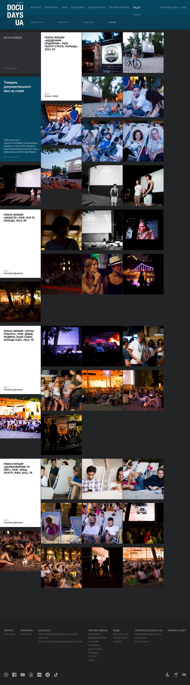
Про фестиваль (119, 7)
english (20, 2)
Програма (51, 7)
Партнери (94, 645)
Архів (92, 660)
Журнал (36, 7)
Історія (93, 656)
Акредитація (88, 22)
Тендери (93, 653)
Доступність (96, 649)
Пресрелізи (63, 22)
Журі (64, 7)
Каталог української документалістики (60, 642)
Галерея (112, 22)
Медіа (137, 7)
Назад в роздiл (10, 68)
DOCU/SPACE (141, 642)
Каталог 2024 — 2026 (173, 7)
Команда (94, 642)
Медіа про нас (37, 22)
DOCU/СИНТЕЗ (96, 7)
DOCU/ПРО (77, 7)
